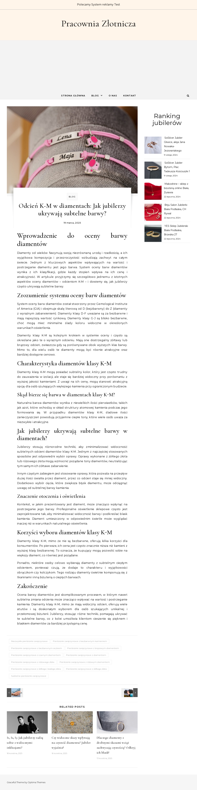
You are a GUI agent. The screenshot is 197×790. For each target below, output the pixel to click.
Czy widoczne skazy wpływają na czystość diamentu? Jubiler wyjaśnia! (71, 742)
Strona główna (73, 95)
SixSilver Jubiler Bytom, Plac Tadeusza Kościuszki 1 (177, 167)
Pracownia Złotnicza (98, 23)
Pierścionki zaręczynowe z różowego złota (32, 662)
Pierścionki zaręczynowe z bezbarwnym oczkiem (36, 648)
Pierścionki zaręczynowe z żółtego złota (86, 669)
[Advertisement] (98, 66)
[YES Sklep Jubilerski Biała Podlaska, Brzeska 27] (153, 234)
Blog (95, 95)
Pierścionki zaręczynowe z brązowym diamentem (93, 648)
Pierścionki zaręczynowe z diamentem (86, 655)
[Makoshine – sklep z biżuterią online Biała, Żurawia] (153, 192)
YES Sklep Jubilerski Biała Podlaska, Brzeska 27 (176, 230)
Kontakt (129, 95)
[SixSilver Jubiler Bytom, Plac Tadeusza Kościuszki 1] (153, 171)
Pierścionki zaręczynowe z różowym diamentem (85, 662)
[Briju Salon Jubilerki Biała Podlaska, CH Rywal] (153, 213)
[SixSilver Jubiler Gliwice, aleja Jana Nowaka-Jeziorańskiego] (153, 146)
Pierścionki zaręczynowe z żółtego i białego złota (36, 669)
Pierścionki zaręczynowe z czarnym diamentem (36, 655)
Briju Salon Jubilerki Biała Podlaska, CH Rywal (175, 209)
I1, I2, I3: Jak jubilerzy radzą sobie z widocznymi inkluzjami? (25, 742)
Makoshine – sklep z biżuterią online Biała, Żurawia (176, 188)
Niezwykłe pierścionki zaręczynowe (29, 641)
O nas (113, 95)
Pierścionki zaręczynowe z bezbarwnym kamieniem (80, 641)
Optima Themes (36, 782)
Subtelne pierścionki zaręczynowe (28, 676)
